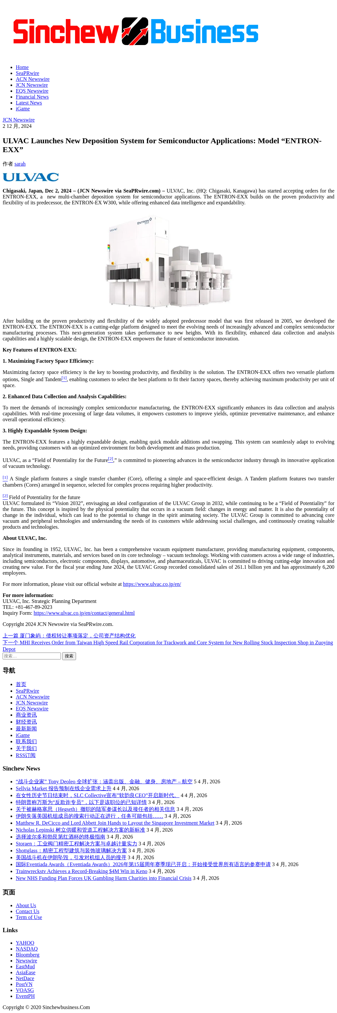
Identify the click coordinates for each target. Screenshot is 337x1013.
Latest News (29, 102)
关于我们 (26, 748)
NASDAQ (27, 949)
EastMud (25, 966)
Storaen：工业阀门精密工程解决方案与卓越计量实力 (76, 843)
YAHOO (25, 943)
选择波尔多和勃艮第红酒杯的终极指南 (60, 837)
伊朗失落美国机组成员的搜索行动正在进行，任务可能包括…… (89, 816)
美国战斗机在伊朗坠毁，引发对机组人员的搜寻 (71, 857)
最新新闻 (26, 728)
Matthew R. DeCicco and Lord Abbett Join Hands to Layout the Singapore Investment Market (115, 823)
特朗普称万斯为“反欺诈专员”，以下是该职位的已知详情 (81, 802)
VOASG (25, 990)
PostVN (24, 984)
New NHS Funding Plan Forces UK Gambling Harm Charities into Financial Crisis (104, 878)
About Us (26, 905)
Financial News (32, 97)
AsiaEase (26, 972)
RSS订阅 (26, 755)
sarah (20, 164)
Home (22, 67)
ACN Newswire (33, 79)
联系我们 (26, 741)
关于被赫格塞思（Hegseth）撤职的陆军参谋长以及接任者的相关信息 (95, 809)
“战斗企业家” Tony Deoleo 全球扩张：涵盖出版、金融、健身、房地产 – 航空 (104, 781)
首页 (21, 684)
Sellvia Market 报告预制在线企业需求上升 (64, 788)
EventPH (25, 996)
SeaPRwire (27, 73)
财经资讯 (26, 722)
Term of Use (29, 917)
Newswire (26, 960)
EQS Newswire (32, 91)
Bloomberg (27, 954)
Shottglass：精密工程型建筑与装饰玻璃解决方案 (71, 850)
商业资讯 (26, 715)
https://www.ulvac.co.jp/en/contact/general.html (84, 613)
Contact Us (27, 911)
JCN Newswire (32, 85)
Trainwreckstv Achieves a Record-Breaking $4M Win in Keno (81, 871)
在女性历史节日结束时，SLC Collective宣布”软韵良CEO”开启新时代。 (97, 795)
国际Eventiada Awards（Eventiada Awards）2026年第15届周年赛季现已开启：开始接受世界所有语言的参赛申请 (143, 864)
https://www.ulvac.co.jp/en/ (152, 584)
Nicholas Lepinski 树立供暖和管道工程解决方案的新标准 (80, 830)
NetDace (25, 978)
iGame (23, 108)
